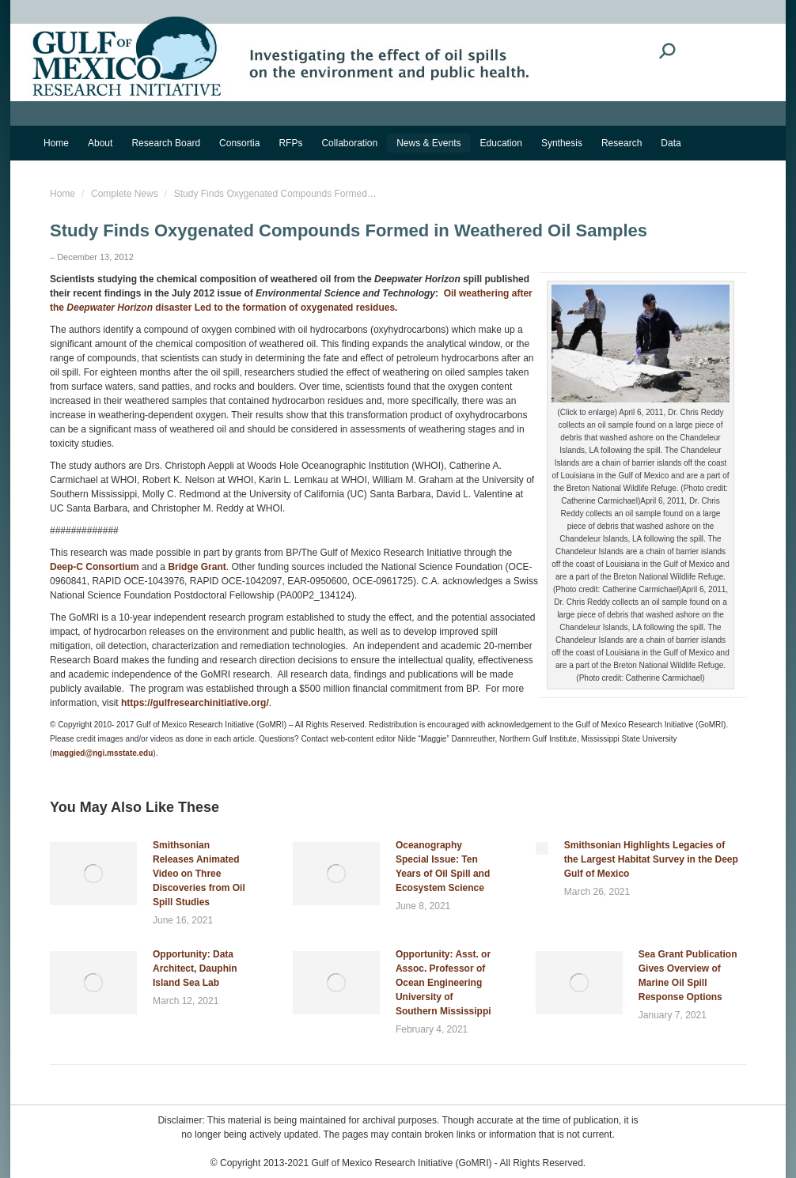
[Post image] (93, 873)
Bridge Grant (197, 566)
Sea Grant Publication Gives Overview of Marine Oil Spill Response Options (688, 975)
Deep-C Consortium (94, 566)
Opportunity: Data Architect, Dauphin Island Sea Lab (195, 968)
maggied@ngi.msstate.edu (102, 753)
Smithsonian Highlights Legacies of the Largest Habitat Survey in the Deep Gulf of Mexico (651, 859)
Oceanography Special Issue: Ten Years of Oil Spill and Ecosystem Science (443, 866)
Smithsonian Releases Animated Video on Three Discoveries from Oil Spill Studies (199, 874)
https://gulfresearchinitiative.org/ (195, 702)
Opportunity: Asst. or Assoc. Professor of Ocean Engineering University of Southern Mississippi (443, 983)
